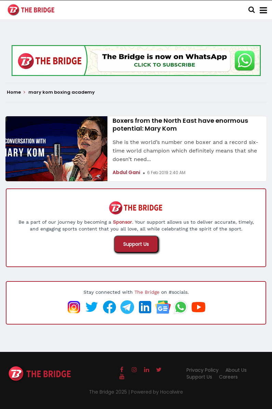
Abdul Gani (126, 172)
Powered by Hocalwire (157, 391)
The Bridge (146, 292)
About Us (236, 370)
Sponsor (122, 222)
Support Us (136, 244)
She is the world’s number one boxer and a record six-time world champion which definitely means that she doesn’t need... (185, 150)
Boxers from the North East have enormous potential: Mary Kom (180, 124)
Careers (228, 376)
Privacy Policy (202, 370)
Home (16, 92)
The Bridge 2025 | (110, 391)
